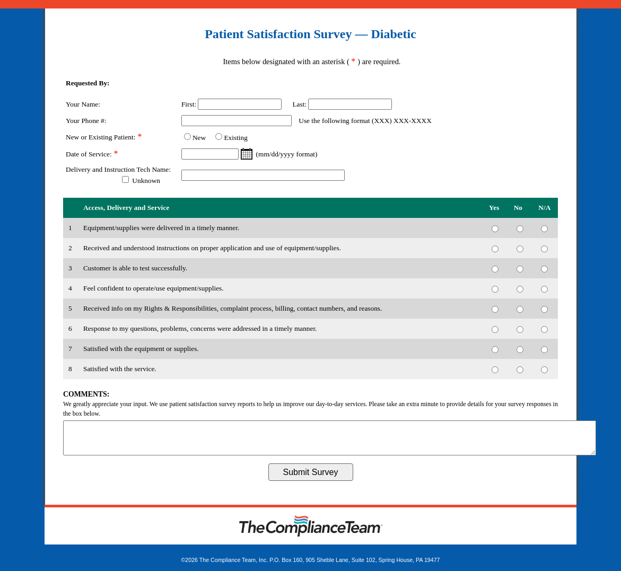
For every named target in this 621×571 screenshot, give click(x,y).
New (199, 138)
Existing (235, 138)
